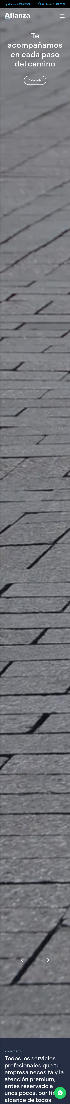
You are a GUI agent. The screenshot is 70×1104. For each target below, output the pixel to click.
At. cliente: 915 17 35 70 (53, 4)
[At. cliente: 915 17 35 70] (39, 4)
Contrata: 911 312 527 (19, 4)
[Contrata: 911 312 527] (5, 4)
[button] (22, 944)
